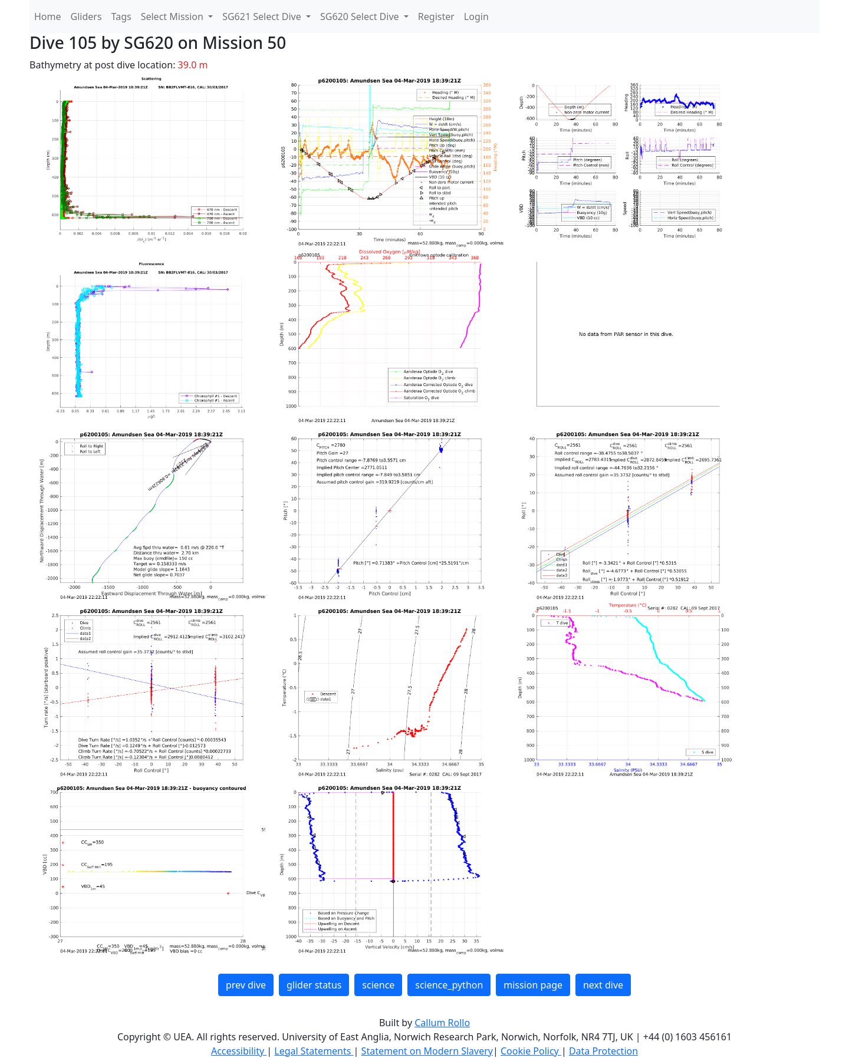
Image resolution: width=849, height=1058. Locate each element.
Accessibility (238, 1050)
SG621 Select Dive (263, 16)
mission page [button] (533, 984)
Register (436, 16)
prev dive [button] (246, 984)
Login (476, 16)
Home (47, 16)
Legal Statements (313, 1050)
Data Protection (603, 1050)
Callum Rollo (442, 1022)
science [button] (378, 984)
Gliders (86, 16)
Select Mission (173, 16)
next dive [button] (603, 984)
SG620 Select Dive (361, 16)
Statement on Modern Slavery (427, 1050)
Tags (121, 16)
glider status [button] (314, 984)
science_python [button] (449, 984)
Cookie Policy (531, 1050)
